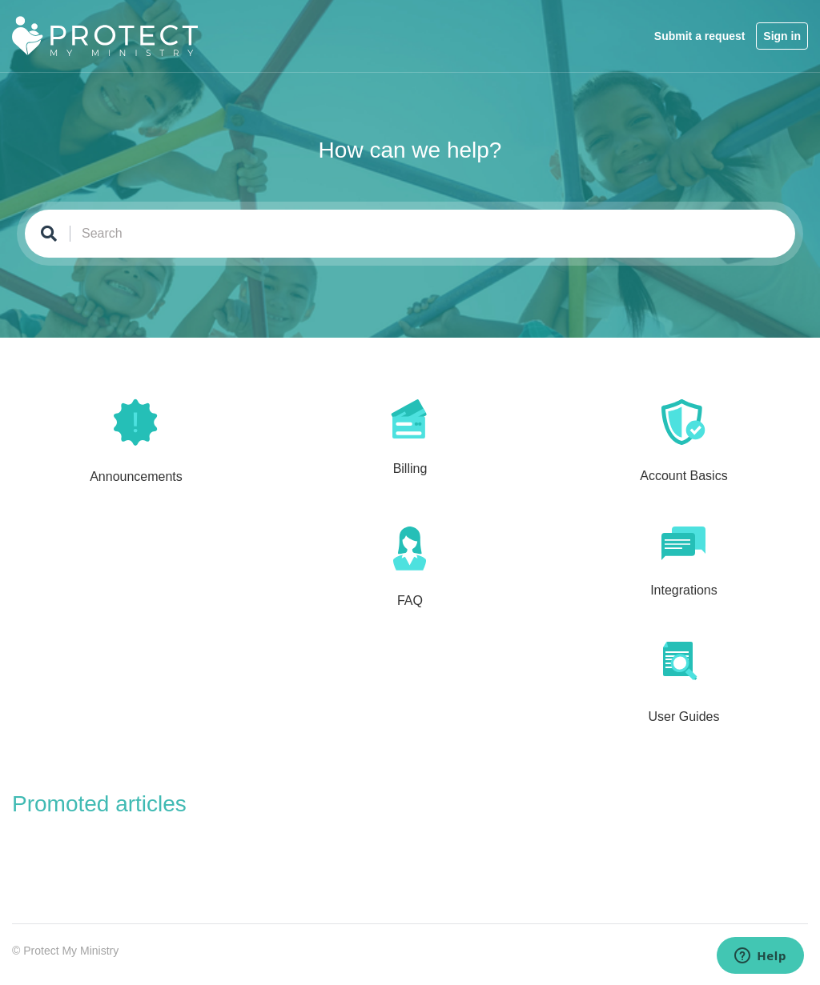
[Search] (410, 234)
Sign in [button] (782, 36)
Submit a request (700, 36)
